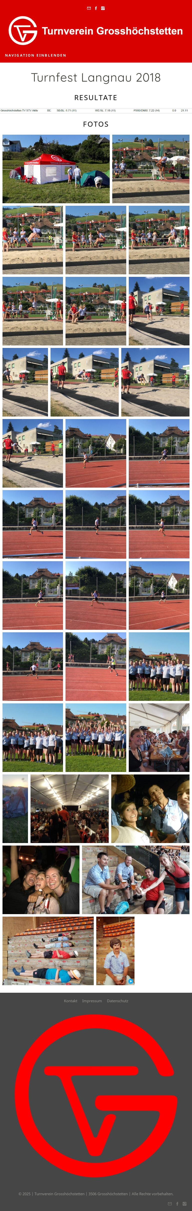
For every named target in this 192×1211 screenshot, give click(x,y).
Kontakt (70, 1000)
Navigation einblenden (35, 55)
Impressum (92, 1000)
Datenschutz (117, 1000)
